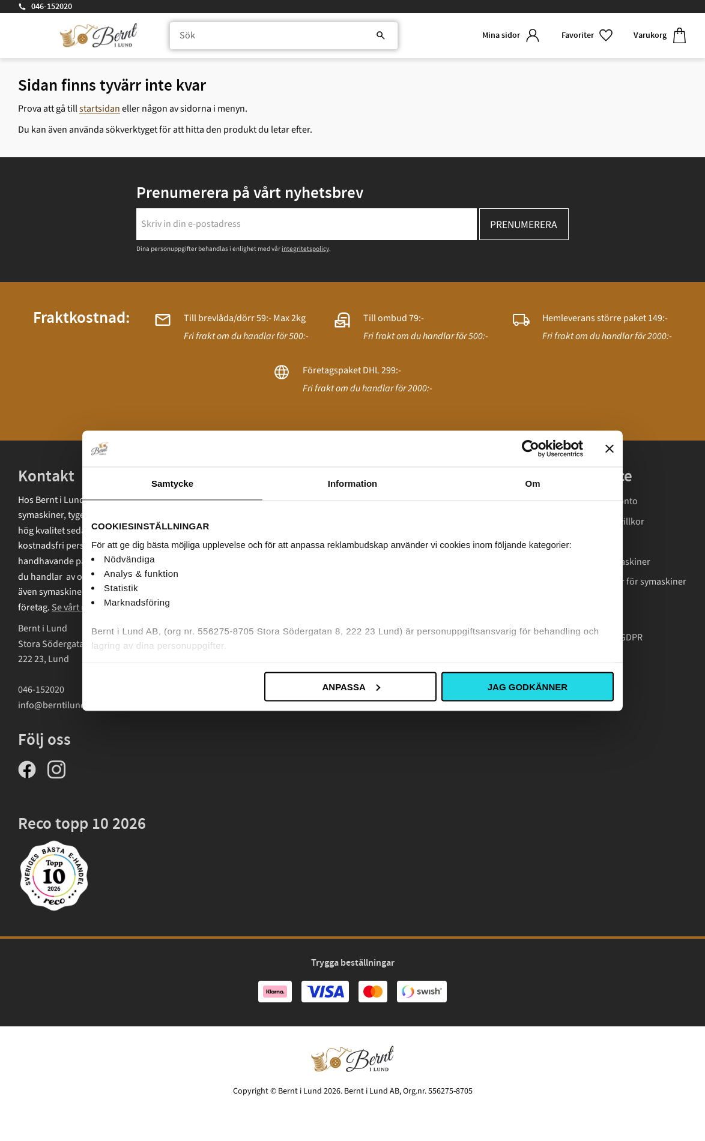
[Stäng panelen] (609, 448)
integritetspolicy (305, 248)
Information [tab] (353, 483)
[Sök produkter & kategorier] (284, 36)
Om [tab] (532, 483)
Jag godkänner (527, 686)
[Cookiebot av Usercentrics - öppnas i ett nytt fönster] (530, 448)
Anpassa (351, 686)
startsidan (99, 108)
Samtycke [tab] (172, 483)
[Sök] (381, 36)
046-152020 (51, 6)
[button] (588, 35)
